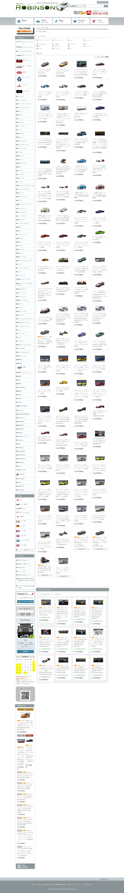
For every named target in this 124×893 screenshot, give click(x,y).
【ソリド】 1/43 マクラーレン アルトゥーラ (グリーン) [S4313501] (63, 268)
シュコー (20, 182)
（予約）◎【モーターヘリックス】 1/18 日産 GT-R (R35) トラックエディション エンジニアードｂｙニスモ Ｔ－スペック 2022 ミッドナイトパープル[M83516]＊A (25, 836)
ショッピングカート (99, 21)
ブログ (62, 21)
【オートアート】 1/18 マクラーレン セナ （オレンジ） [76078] (44, 391)
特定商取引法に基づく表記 (63, 884)
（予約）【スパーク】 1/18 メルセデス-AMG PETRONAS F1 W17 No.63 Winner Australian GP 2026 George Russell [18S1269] (97, 613)
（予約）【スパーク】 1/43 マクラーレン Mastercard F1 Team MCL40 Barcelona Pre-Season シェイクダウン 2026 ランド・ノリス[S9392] (63, 613)
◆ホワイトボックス (23, 300)
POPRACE (21, 447)
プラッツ (20, 264)
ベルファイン (21, 275)
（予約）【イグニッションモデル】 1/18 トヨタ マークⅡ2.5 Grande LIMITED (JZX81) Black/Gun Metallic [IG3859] (25, 821)
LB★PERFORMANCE (24, 414)
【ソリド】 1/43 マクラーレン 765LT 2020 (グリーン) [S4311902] (100, 237)
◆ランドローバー (72, 44)
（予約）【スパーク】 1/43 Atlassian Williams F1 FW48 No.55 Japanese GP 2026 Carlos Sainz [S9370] (97, 669)
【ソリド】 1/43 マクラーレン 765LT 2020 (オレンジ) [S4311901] (45, 268)
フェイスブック (22, 648)
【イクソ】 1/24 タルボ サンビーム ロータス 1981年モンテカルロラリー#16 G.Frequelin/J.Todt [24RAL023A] (99, 317)
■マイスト (20, 307)
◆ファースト (21, 249)
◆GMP (20, 391)
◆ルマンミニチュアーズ (24, 344)
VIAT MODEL (21, 478)
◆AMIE (20, 363)
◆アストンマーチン (57, 40)
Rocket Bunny (21, 455)
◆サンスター (21, 178)
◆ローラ (70, 48)
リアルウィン (21, 341)
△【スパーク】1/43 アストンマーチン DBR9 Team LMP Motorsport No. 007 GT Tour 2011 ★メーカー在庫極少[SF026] (100, 294)
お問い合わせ (81, 21)
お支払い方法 (40, 884)
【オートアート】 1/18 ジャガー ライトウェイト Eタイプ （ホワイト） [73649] (45, 466)
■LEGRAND (21, 421)
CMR (19, 380)
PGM (19, 444)
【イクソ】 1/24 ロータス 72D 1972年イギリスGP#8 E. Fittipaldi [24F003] (63, 289)
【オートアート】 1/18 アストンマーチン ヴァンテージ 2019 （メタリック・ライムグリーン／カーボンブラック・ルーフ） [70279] (81, 393)
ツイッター (30, 648)
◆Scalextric (21, 462)
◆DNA (19, 383)
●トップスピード (22, 216)
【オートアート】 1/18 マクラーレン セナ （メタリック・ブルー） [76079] (99, 367)
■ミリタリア (21, 315)
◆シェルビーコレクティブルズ (26, 185)
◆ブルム (20, 253)
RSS (23, 865)
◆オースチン (55, 48)
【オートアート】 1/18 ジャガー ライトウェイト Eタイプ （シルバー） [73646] (81, 466)
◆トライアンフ (87, 46)
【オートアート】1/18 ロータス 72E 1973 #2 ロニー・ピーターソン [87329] (100, 517)
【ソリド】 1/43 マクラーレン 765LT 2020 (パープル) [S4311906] (100, 115)
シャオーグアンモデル (24, 189)
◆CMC (20, 376)
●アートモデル (22, 100)
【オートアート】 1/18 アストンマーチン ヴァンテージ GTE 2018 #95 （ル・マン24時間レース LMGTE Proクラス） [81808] (63, 493)
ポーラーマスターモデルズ (25, 51)
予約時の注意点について (24, 575)
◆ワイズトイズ (22, 356)
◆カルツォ (21, 156)
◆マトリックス (22, 311)
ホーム (24, 21)
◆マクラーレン (56, 46)
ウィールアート (22, 126)
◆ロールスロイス (41, 44)
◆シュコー (21, 193)
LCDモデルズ (21, 418)
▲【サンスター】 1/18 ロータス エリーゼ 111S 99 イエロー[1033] (63, 389)
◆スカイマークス (22, 196)
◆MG (38, 46)
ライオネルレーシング (24, 326)
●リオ (19, 330)
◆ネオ (19, 227)
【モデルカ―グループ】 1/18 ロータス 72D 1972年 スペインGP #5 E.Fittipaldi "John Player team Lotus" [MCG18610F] (81, 420)
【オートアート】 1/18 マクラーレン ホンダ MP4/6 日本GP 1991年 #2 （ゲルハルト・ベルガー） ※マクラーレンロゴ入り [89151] (45, 195)
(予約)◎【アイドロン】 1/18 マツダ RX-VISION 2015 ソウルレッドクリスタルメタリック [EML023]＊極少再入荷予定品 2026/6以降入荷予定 (21, 756)
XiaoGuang (21, 490)
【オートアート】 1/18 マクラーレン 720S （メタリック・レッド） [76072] (81, 444)
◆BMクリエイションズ (24, 372)
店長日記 (25, 651)
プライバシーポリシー (77, 884)
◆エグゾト (21, 137)
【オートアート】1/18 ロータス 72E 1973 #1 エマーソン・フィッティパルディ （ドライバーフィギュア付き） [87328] (45, 545)
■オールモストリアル (23, 144)
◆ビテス (20, 242)
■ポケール (20, 304)
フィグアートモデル (23, 268)
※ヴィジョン (21, 118)
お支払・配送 (43, 21)
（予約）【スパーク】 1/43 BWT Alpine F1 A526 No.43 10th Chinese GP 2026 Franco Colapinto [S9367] (63, 669)
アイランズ (21, 96)
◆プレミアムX (22, 257)
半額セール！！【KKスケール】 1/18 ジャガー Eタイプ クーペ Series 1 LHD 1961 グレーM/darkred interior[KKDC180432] (45, 340)
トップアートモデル (23, 223)
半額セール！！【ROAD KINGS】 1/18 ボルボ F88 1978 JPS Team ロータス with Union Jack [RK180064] (44, 569)
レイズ (19, 337)
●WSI (19, 482)
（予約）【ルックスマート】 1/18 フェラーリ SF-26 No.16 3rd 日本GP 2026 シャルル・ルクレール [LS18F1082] (46, 611)
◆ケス (19, 167)
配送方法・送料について (24, 564)
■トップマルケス (22, 212)
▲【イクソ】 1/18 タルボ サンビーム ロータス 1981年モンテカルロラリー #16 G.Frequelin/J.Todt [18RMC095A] (63, 317)
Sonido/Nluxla (21, 458)
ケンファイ (21, 174)
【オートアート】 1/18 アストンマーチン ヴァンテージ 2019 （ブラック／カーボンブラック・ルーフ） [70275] (45, 420)
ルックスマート (22, 333)
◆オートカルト (22, 141)
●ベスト (20, 271)
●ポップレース (22, 296)
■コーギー (20, 170)
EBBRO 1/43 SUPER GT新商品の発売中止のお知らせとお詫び (26, 580)
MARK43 (20, 432)
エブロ (19, 130)
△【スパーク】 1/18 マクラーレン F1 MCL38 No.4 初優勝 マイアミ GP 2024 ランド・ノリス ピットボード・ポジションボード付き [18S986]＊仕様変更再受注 (100, 144)
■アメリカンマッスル (23, 107)
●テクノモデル (22, 208)
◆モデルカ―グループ (24, 322)
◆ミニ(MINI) (55, 44)
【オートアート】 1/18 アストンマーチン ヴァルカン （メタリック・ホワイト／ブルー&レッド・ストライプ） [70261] (81, 493)
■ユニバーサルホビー (23, 352)
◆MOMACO (21, 425)
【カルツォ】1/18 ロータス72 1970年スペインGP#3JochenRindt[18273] (45, 438)
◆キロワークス (22, 163)
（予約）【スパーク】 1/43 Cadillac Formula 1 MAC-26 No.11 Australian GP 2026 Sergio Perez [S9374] (80, 669)
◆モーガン (39, 48)
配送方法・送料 (50, 884)
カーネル (20, 152)
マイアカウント (103, 2)
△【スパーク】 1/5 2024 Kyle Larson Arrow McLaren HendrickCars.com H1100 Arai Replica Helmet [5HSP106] (63, 170)
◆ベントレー (86, 40)
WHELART (20, 486)
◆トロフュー (21, 219)
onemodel (20, 440)
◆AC (69, 46)
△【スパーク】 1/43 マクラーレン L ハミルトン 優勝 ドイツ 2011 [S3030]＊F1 (45, 319)
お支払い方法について (24, 560)
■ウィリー (20, 122)
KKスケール (21, 410)
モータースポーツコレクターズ (26, 318)
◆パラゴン (21, 238)
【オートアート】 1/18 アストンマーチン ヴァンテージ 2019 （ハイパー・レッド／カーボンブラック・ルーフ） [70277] (100, 393)
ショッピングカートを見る (25, 601)
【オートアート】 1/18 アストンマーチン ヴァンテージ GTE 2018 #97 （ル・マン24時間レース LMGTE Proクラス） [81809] (45, 493)
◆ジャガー (71, 40)
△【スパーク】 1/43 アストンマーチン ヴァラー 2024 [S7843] (44, 71)
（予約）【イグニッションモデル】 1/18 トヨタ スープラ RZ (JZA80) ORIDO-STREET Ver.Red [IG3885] (25, 808)
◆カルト (20, 159)
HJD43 (19, 394)
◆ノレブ (20, 231)
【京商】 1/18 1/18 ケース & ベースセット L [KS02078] (81, 115)
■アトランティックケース (24, 104)
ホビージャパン (22, 292)
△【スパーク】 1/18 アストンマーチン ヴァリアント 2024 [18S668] (63, 71)
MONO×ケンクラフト (23, 436)
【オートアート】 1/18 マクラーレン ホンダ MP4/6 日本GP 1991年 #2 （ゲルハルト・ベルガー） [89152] (99, 169)
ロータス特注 (21, 348)
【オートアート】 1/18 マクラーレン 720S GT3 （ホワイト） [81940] (45, 367)
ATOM (25, 867)
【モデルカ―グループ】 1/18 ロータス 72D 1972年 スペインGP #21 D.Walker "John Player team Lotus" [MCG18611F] (63, 420)
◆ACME (20, 359)
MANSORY (21, 429)
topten (19, 466)
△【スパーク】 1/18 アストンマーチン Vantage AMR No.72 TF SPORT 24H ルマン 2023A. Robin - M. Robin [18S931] (45, 172)
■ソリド (20, 200)
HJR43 (19, 398)
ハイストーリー (22, 234)
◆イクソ (20, 111)
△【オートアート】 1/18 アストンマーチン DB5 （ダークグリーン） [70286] (81, 93)
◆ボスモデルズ (22, 289)
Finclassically (21, 387)
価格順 (102, 57)
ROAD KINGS (21, 451)
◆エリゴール (21, 133)
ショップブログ (22, 571)
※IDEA (20, 402)
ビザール (20, 245)
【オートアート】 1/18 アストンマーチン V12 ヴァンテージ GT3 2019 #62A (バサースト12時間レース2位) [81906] (63, 519)
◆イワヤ (20, 115)
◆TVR (85, 44)
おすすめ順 (97, 57)
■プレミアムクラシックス (24, 260)
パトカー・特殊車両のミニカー (26, 550)
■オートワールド (22, 148)
